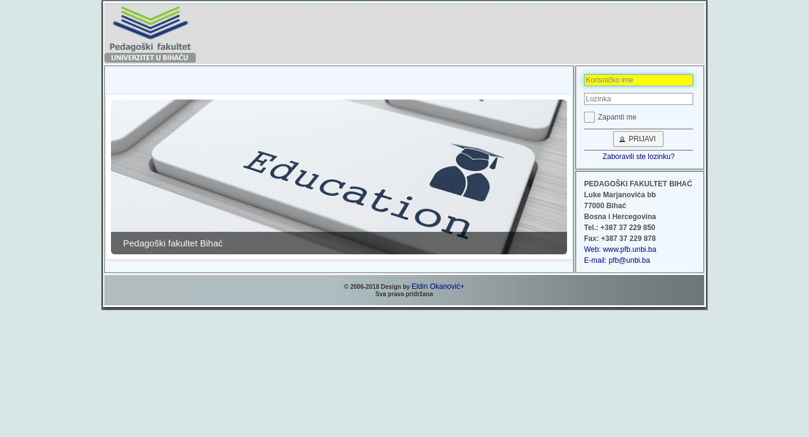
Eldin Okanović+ (438, 286)
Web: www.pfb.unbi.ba (620, 249)
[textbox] (638, 80)
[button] (638, 139)
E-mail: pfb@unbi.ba (617, 260)
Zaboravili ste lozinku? (639, 156)
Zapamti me (617, 117)
